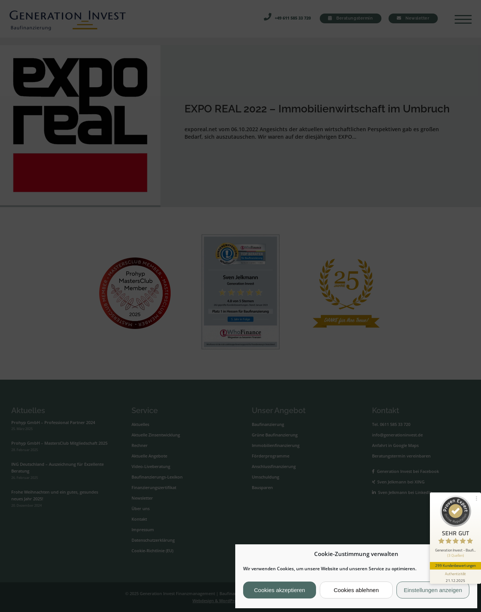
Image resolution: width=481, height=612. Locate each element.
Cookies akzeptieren (279, 590)
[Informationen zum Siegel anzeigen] (455, 577)
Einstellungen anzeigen (433, 590)
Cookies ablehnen (356, 590)
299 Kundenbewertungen (455, 565)
